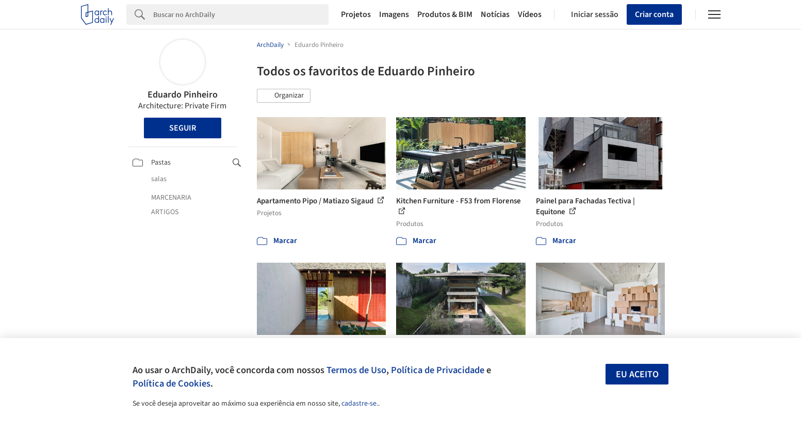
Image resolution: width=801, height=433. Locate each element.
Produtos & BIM (444, 14)
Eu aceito (637, 374)
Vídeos (530, 14)
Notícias (495, 14)
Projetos (356, 14)
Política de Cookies (171, 383)
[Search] (241, 14)
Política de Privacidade (437, 370)
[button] (283, 96)
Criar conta (654, 14)
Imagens (394, 14)
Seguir (182, 128)
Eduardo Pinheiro (183, 94)
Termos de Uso (356, 370)
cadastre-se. (359, 403)
